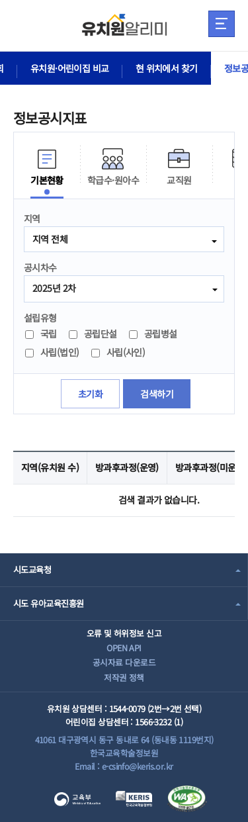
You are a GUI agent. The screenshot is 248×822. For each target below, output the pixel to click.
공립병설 (153, 333)
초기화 (90, 393)
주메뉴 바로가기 (0, 0)
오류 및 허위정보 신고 (124, 633)
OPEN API (124, 647)
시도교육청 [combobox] (32, 569)
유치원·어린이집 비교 (69, 68)
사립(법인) (52, 352)
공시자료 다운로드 (124, 662)
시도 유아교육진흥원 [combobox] (48, 603)
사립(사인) (118, 352)
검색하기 (156, 393)
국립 (41, 333)
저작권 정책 (124, 677)
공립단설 (93, 333)
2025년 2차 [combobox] (54, 288)
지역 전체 (49, 239)
